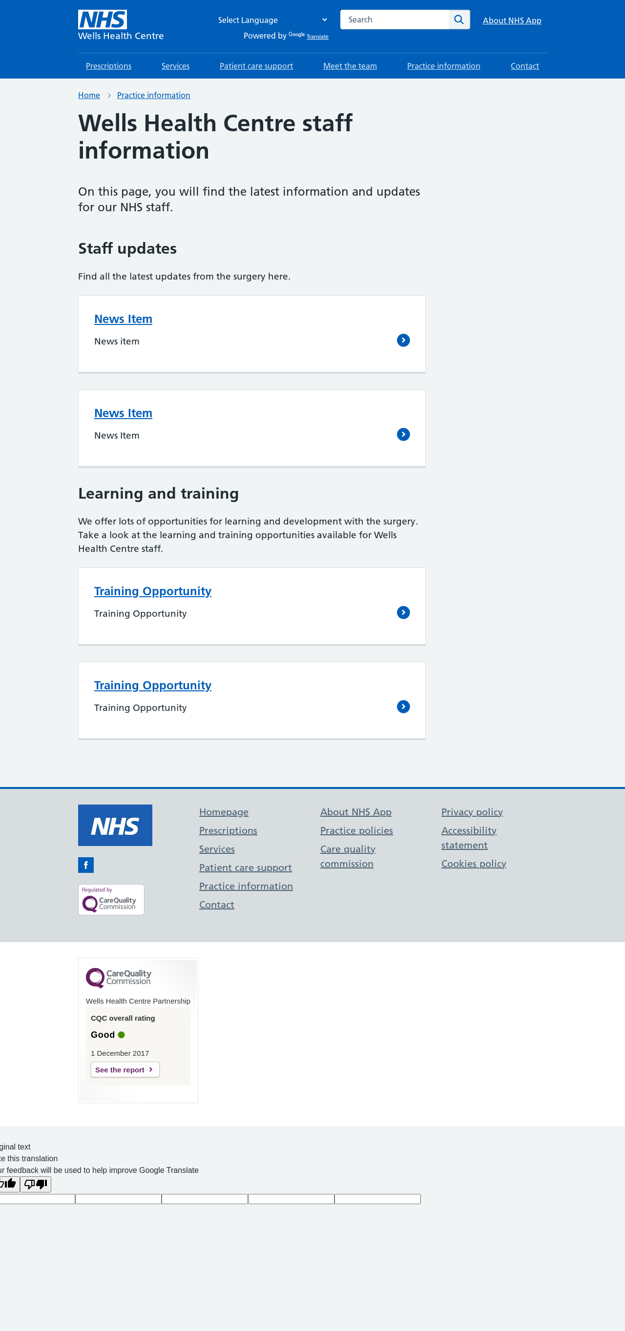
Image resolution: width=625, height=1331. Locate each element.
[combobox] (394, 19)
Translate (309, 36)
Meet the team (350, 66)
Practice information (443, 66)
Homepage (224, 812)
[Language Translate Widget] (270, 20)
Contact (525, 66)
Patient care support (256, 66)
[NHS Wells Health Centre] (121, 26)
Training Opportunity (152, 591)
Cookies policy (473, 863)
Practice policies (356, 830)
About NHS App (512, 20)
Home (89, 95)
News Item (123, 319)
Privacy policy (472, 812)
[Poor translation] (35, 1184)
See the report (120, 1070)
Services (175, 66)
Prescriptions (108, 66)
